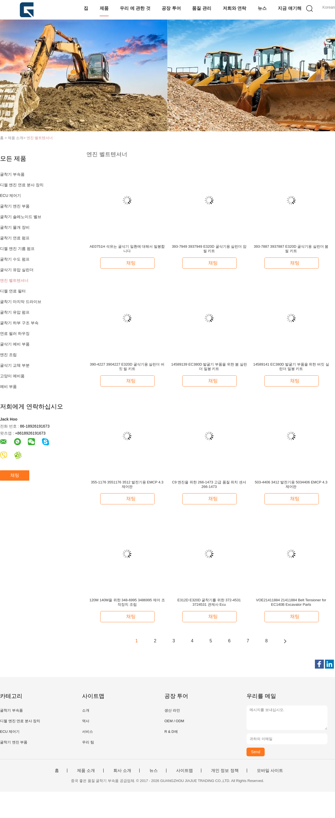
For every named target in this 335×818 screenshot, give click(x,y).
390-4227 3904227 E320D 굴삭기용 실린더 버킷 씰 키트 (127, 366)
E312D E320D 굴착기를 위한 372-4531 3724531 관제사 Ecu (209, 602)
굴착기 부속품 (12, 174)
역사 (85, 721)
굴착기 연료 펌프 (15, 238)
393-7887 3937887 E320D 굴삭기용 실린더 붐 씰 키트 (291, 248)
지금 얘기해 (289, 8)
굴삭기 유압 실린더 (17, 270)
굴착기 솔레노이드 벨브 (20, 216)
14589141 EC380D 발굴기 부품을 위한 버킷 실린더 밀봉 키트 (291, 366)
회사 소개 (122, 770)
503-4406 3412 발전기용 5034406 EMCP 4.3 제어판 (291, 484)
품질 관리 (201, 8)
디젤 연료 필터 (13, 291)
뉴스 (262, 8)
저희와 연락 (234, 8)
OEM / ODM (174, 721)
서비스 (87, 731)
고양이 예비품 (12, 376)
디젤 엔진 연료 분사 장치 (22, 185)
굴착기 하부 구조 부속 (19, 323)
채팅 (14, 475)
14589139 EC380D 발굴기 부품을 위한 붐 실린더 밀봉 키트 (209, 366)
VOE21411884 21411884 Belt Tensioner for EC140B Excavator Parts (291, 602)
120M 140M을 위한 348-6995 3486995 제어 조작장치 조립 (127, 602)
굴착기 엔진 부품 (15, 206)
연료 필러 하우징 (15, 333)
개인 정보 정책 (224, 770)
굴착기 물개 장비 (15, 227)
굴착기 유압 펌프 (15, 312)
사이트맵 (184, 770)
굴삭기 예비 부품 (15, 344)
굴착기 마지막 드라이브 (20, 301)
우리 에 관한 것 (135, 8)
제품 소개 (86, 770)
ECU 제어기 (10, 195)
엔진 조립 (8, 354)
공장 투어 (171, 8)
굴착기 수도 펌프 (15, 259)
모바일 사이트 (270, 770)
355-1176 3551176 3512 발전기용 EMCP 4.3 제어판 (127, 484)
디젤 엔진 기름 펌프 (17, 248)
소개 (85, 710)
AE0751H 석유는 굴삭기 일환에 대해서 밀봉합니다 (127, 248)
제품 (104, 8)
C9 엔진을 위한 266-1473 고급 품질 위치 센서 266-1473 (209, 484)
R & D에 (171, 731)
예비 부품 (8, 386)
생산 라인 (172, 710)
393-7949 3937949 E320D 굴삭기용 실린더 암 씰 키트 (209, 248)
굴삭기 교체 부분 (15, 365)
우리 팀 (88, 742)
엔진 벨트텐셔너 (40, 138)
